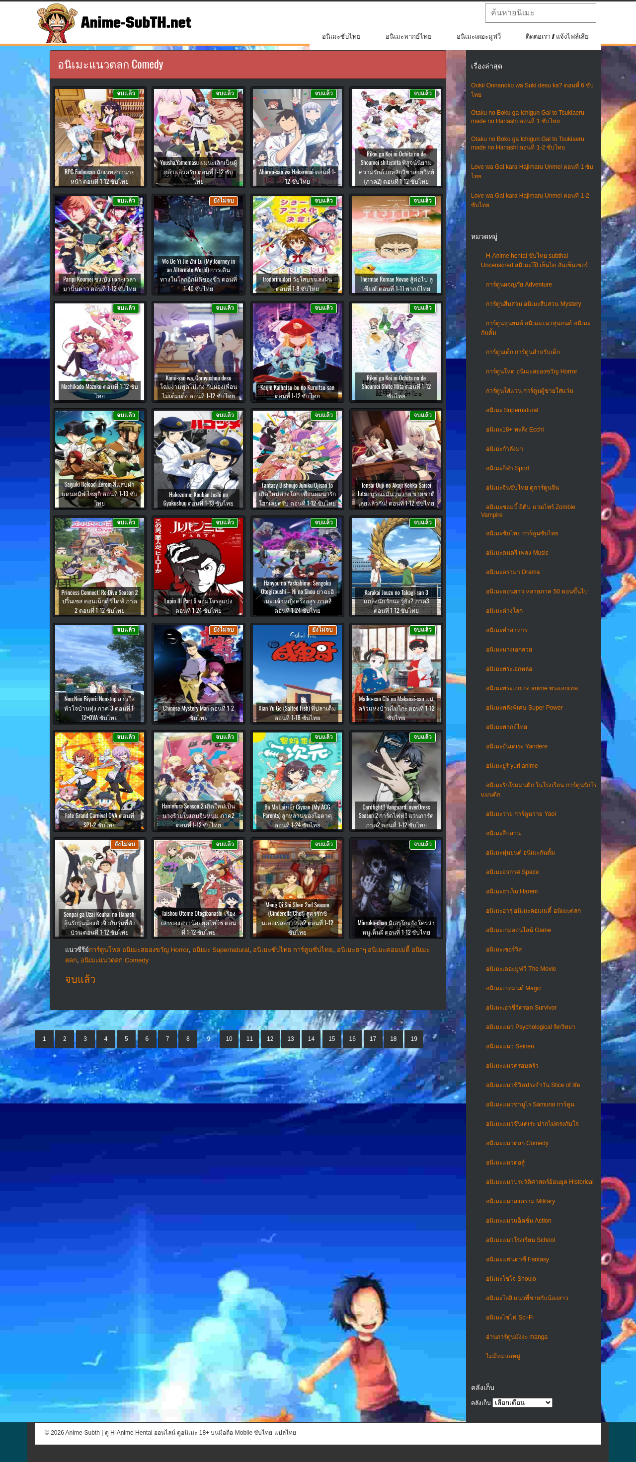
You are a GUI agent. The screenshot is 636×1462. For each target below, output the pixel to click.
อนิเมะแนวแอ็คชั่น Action (519, 1220)
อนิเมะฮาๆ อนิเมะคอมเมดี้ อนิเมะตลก (533, 910)
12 (270, 1038)
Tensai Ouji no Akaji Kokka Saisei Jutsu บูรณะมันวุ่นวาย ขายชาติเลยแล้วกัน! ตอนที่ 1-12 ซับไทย (396, 494)
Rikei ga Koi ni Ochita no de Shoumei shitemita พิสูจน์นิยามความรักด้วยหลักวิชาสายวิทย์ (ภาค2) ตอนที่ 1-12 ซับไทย (396, 167)
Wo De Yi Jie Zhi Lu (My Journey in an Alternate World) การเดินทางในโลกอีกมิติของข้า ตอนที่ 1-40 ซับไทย (198, 274)
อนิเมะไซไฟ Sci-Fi (510, 1317)
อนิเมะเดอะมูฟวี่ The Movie (521, 968)
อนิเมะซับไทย (341, 36)
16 (352, 1038)
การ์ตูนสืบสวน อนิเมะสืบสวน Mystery (533, 303)
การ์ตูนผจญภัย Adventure (519, 284)
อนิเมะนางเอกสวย (509, 649)
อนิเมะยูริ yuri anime (512, 765)
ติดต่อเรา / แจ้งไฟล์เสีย (557, 36)
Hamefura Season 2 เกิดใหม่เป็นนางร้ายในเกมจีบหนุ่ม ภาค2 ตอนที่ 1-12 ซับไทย (199, 815)
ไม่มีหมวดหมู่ (503, 1356)
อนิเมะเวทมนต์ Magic (513, 988)
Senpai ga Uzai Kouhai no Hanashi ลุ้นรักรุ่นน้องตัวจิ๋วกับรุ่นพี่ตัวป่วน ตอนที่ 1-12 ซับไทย (100, 923)
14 (311, 1038)
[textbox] (540, 13)
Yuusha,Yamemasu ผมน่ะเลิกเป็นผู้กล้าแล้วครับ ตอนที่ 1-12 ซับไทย (198, 171)
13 (290, 1038)
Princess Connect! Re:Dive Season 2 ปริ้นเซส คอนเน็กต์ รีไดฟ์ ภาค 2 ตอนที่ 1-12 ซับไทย (100, 601)
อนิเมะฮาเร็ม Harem (512, 891)
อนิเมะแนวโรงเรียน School (520, 1240)
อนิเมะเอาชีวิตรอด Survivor (521, 1007)
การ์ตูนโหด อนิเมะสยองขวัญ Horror (531, 371)
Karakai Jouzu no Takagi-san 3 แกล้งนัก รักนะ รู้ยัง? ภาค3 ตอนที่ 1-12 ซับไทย (396, 601)
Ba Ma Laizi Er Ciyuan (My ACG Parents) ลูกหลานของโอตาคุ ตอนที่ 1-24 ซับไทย (297, 816)
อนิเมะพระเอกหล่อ (509, 668)
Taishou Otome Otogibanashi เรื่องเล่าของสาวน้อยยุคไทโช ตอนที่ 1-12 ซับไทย (198, 922)
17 (373, 1038)
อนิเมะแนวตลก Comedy (517, 1143)
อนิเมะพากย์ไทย (409, 36)
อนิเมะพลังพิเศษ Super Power (524, 707)
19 (414, 1038)
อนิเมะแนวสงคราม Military (520, 1201)
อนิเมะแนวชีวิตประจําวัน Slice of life (533, 1085)
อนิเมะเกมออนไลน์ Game (518, 930)
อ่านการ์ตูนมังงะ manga (517, 1336)
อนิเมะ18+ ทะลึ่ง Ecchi (515, 429)
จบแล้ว (80, 979)
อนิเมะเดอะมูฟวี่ (479, 36)
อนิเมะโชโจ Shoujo (511, 1278)
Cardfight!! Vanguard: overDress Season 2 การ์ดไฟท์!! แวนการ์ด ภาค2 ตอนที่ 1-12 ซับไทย (396, 816)
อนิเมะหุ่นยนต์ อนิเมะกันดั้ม (520, 852)
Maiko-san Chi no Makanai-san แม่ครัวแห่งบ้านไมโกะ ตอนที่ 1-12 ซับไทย (396, 708)
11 (249, 1038)
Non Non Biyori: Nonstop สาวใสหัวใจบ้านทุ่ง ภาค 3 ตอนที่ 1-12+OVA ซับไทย (100, 708)
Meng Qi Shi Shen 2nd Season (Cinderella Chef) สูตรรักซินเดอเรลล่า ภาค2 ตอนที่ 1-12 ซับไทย (297, 918)
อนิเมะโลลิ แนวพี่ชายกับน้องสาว (527, 1298)
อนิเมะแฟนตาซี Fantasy (517, 1259)
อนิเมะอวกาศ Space (512, 872)
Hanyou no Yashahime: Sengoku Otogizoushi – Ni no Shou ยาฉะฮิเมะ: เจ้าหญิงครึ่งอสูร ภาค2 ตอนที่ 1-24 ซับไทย (297, 596)
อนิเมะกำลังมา (504, 448)
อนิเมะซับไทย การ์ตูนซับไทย (522, 533)
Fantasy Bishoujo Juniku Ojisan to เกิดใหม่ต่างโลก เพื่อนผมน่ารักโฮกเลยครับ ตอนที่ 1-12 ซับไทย (297, 494)
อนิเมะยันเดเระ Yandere (517, 746)
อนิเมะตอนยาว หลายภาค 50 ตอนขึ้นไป (537, 591)
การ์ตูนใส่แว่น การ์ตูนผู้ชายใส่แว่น (529, 390)
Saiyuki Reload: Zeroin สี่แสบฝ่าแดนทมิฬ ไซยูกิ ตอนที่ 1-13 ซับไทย (99, 493)
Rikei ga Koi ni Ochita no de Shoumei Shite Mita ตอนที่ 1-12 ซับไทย (396, 386)
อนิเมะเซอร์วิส (504, 949)
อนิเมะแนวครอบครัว (512, 1065)
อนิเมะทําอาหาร (506, 630)
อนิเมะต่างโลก (504, 610)
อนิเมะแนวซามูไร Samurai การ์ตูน (530, 1104)
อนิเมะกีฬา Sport (507, 468)
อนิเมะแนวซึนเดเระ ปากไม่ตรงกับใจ (532, 1123)
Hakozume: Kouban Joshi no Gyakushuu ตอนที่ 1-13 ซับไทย (198, 498)
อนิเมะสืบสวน (503, 833)
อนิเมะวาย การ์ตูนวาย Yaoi (521, 813)
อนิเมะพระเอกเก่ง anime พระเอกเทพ (532, 688)
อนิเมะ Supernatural (512, 410)
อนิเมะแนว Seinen (510, 1046)
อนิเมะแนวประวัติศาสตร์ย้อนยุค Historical (540, 1181)
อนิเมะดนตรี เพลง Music (517, 552)
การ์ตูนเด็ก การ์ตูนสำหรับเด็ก (523, 352)
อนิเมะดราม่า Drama (513, 572)
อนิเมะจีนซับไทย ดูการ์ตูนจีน (522, 487)
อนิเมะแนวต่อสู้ (505, 1162)
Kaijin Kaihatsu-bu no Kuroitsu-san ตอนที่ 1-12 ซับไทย (297, 391)
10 (229, 1038)
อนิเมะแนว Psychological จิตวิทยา (530, 1026)
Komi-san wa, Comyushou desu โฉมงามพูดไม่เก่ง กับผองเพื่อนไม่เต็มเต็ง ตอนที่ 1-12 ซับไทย (198, 386)
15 (331, 1038)
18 (393, 1038)
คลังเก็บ (481, 1402)
